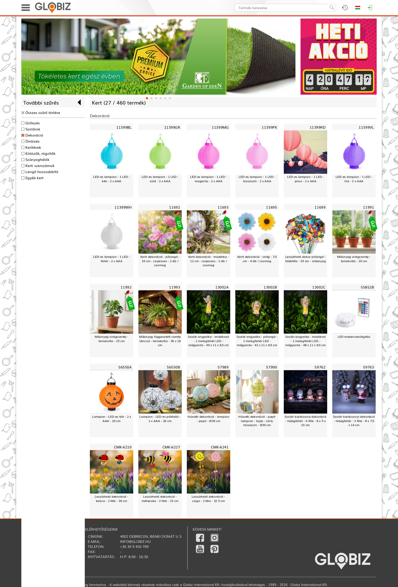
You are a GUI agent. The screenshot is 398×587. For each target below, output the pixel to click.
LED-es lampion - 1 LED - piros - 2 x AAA (305, 179)
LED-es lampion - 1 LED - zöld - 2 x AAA (160, 179)
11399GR (172, 127)
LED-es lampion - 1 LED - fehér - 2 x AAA (111, 259)
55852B (367, 287)
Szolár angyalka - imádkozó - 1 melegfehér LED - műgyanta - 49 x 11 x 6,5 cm (208, 340)
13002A (221, 287)
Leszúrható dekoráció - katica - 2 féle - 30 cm (111, 498)
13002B (270, 287)
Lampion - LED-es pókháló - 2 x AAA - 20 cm (159, 418)
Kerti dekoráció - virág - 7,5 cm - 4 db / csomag (257, 259)
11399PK (269, 127)
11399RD (317, 127)
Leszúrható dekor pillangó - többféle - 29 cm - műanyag (305, 259)
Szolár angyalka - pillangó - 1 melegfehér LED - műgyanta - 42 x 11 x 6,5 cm (257, 340)
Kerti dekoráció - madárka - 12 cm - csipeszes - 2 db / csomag (208, 261)
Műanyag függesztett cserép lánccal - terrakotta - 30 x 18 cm (160, 340)
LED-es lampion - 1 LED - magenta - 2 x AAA (208, 179)
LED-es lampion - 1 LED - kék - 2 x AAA (111, 179)
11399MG (220, 127)
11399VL (366, 127)
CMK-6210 (122, 446)
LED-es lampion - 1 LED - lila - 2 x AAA (354, 179)
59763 (368, 367)
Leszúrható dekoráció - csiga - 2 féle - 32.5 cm (208, 498)
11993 (174, 287)
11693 (223, 207)
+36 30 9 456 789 (134, 546)
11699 (319, 207)
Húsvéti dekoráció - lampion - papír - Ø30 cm (208, 418)
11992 (126, 287)
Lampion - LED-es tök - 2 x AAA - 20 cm (111, 418)
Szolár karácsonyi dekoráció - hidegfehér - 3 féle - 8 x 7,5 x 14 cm (354, 420)
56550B (173, 367)
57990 (271, 367)
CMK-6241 (219, 446)
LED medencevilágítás (354, 336)
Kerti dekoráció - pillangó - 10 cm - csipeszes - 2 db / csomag (160, 261)
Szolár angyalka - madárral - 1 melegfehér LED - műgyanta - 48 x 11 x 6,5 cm (305, 340)
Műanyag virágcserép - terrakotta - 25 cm (111, 338)
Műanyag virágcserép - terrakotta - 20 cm (354, 259)
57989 (223, 367)
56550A (124, 367)
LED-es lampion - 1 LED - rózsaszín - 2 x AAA (257, 179)
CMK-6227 (171, 446)
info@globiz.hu (135, 541)
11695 (271, 207)
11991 (368, 207)
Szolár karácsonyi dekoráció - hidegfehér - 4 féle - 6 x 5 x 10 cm (305, 420)
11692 (174, 207)
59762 (319, 367)
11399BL (123, 127)
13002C (318, 287)
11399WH (122, 207)
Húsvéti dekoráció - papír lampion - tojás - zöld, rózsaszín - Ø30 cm (256, 420)
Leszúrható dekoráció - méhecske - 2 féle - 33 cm (160, 498)
